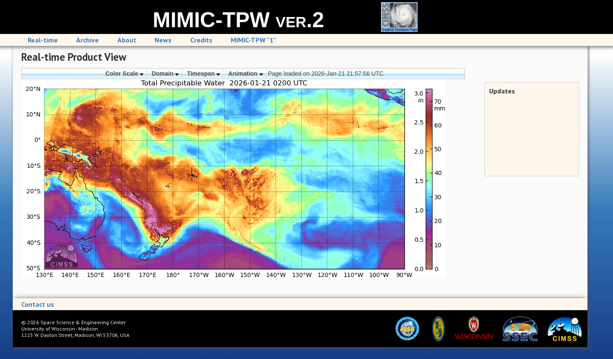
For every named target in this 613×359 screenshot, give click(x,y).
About (126, 40)
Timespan (203, 73)
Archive (87, 40)
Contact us (37, 304)
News (163, 40)
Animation (245, 73)
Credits (201, 40)
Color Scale (124, 73)
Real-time (43, 40)
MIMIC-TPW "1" (253, 40)
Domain (165, 73)
